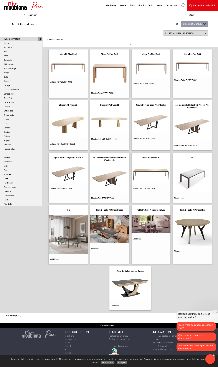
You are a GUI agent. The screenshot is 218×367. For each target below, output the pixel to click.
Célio (150, 5)
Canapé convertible (11, 90)
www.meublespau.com (163, 349)
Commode (8, 124)
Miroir (6, 166)
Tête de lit (8, 204)
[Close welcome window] (215, 311)
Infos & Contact (160, 346)
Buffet (6, 77)
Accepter (122, 362)
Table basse (8, 183)
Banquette (8, 60)
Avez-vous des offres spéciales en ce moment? (195, 347)
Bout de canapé (10, 68)
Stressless (123, 5)
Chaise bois (8, 111)
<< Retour (189, 15)
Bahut (6, 52)
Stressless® (70, 339)
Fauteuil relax (9, 149)
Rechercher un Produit (202, 5)
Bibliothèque (9, 64)
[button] (210, 359)
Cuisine (7, 132)
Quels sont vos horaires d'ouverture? (190, 336)
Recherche (31, 15)
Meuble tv (8, 162)
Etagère (7, 140)
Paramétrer (108, 362)
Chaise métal (9, 115)
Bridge (6, 73)
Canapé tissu (9, 102)
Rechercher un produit (119, 336)
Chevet (6, 119)
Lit (5, 153)
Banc (6, 56)
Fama (132, 5)
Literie (158, 5)
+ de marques (171, 5)
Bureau (7, 81)
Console (7, 128)
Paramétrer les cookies (163, 342)
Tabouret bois (9, 196)
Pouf (5, 170)
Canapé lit (8, 98)
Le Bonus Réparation (118, 346)
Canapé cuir (8, 94)
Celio (67, 349)
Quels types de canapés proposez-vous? (195, 326)
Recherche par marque (119, 339)
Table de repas (10, 187)
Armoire (7, 43)
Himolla (141, 5)
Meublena (111, 5)
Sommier (7, 174)
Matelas (7, 157)
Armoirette (8, 47)
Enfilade (7, 136)
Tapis (6, 200)
